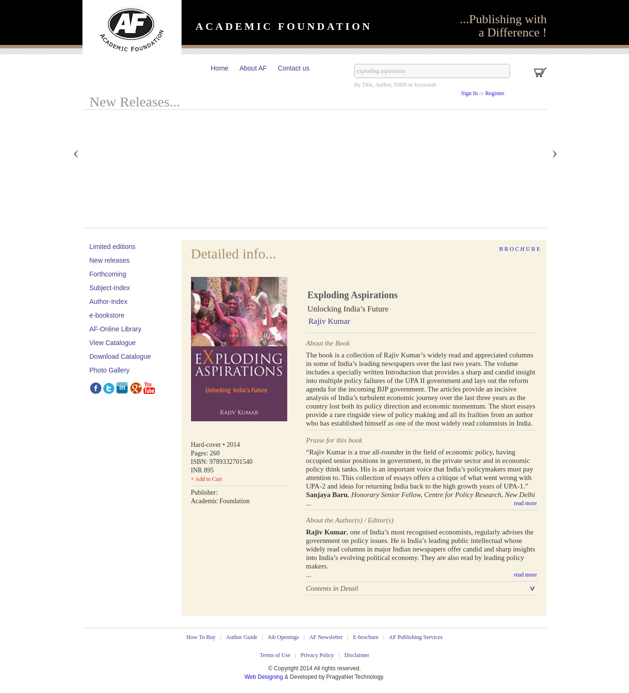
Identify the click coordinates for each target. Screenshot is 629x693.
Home (219, 68)
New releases (110, 260)
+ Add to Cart (206, 479)
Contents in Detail (332, 588)
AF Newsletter (325, 637)
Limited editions (113, 246)
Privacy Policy (317, 655)
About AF (253, 68)
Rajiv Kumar (329, 321)
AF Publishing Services (415, 637)
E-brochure (366, 637)
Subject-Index (110, 288)
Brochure (520, 249)
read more (525, 503)
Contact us (294, 68)
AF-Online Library (116, 329)
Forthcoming (108, 274)
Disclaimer (356, 655)
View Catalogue (113, 342)
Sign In (469, 93)
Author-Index (109, 301)
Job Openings (283, 637)
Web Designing (265, 677)
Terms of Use (275, 655)
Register (494, 93)
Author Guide (241, 637)
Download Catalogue (120, 356)
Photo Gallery (110, 370)
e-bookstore (107, 315)
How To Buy (201, 637)
